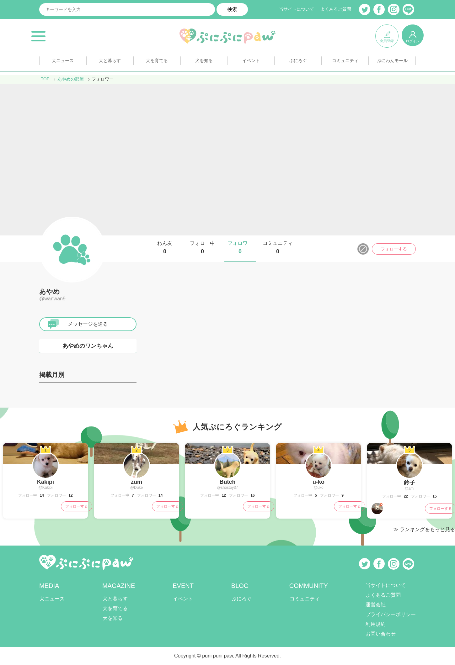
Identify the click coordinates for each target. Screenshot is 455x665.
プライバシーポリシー (391, 614)
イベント (251, 62)
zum (136, 482)
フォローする (394, 248)
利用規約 (376, 624)
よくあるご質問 (335, 9)
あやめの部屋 (71, 79)
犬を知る (204, 62)
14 (41, 495)
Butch (228, 482)
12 (70, 495)
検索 (232, 9)
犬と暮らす (109, 62)
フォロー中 (202, 247)
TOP (45, 79)
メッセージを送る (88, 324)
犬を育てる (156, 62)
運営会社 (376, 604)
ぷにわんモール (392, 62)
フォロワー (240, 247)
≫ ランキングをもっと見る (424, 529)
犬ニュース (62, 62)
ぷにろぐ (298, 62)
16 (252, 495)
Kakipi (45, 482)
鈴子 (409, 482)
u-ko (318, 482)
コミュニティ (345, 62)
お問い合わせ (381, 633)
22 (405, 496)
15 (434, 496)
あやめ (49, 291)
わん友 (164, 247)
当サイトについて (296, 9)
